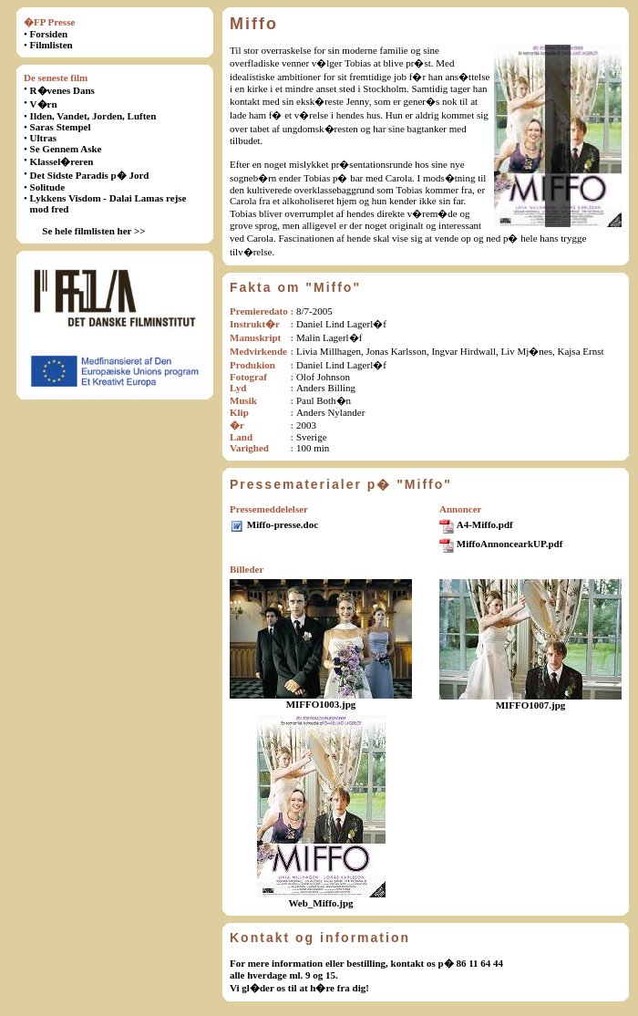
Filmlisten (51, 44)
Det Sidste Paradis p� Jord (89, 175)
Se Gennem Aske (66, 148)
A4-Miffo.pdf (485, 524)
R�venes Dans (62, 90)
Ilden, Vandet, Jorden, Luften (93, 115)
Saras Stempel (60, 126)
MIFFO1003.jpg (321, 704)
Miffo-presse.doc (282, 524)
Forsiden (49, 33)
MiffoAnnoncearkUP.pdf (510, 543)
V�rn (43, 103)
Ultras (43, 137)
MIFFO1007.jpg (531, 705)
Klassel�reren (62, 161)
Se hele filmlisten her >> (93, 230)
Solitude (48, 186)
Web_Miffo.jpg (320, 902)
